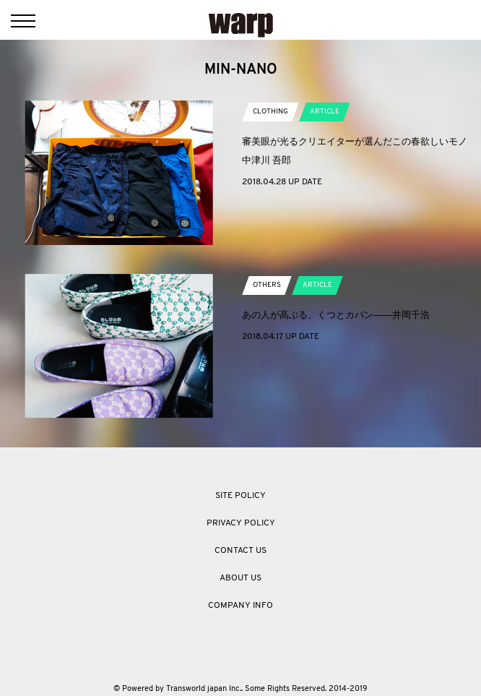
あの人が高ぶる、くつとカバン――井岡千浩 (336, 314)
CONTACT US (240, 550)
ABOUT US (240, 578)
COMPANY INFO (240, 605)
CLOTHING (270, 112)
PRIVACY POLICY (241, 523)
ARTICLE (324, 112)
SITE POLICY (240, 495)
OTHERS (267, 285)
